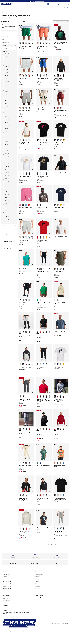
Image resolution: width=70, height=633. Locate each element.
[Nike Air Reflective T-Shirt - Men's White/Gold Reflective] (43, 140)
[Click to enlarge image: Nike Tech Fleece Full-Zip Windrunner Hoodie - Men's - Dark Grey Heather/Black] (67, 392)
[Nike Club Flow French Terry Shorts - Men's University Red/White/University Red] (58, 107)
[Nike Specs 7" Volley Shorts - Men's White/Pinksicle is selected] (20, 205)
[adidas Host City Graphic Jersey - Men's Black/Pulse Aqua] (58, 463)
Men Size (9, 45)
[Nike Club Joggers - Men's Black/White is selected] (38, 364)
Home (2, 12)
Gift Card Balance (39, 574)
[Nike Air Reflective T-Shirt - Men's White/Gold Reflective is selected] (20, 173)
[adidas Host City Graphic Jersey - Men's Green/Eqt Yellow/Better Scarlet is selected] (55, 463)
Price (9, 225)
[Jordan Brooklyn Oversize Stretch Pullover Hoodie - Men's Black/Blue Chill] (46, 429)
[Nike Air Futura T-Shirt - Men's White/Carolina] (64, 205)
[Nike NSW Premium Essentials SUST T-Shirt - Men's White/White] (29, 140)
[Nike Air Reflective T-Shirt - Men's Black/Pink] (29, 173)
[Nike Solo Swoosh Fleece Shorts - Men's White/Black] (23, 43)
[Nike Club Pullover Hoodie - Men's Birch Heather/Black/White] (43, 495)
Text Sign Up (38, 578)
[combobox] (33, 7)
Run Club (37, 588)
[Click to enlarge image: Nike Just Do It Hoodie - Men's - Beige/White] (33, 525)
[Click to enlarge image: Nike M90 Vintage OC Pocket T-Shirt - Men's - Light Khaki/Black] (67, 296)
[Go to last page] (55, 545)
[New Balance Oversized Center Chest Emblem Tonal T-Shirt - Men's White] (61, 495)
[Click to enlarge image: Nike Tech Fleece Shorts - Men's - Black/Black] (33, 296)
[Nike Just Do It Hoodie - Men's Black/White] (23, 528)
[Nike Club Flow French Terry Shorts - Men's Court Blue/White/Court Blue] (61, 107)
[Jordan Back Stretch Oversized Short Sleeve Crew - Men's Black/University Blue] (40, 396)
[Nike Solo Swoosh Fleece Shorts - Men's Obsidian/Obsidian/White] (29, 43)
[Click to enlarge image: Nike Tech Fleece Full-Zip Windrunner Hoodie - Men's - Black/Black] (67, 71)
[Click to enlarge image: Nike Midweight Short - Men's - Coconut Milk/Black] (50, 104)
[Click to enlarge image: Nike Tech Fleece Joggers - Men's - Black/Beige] (33, 459)
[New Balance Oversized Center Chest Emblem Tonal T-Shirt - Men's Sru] (64, 495)
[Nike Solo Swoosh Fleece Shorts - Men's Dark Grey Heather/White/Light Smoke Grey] (26, 43)
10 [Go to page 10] (48, 544)
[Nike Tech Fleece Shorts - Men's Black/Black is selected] (20, 300)
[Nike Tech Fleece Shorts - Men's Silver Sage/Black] (40, 75)
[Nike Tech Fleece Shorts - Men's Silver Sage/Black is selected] (55, 268)
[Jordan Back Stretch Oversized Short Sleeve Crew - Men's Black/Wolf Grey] (46, 332)
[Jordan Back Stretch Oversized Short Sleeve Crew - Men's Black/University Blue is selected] (38, 332)
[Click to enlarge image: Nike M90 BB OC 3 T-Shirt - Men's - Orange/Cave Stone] (50, 201)
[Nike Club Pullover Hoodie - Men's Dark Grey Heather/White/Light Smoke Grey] (46, 495)
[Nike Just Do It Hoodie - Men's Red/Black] (26, 528)
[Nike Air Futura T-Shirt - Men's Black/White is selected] (55, 364)
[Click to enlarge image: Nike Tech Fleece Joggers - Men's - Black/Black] (50, 265)
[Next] (68, 1)
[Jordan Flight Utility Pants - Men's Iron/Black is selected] (20, 396)
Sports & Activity (9, 42)
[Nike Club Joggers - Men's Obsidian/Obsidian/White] (46, 364)
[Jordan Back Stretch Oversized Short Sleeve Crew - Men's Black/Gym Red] (40, 332)
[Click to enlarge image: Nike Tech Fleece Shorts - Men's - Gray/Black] (33, 104)
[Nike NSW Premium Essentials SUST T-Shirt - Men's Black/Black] (23, 140)
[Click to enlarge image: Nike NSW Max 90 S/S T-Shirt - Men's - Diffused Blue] (67, 328)
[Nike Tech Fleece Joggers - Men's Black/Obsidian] (43, 268)
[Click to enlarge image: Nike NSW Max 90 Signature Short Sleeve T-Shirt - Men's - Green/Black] (67, 39)
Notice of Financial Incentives (9, 603)
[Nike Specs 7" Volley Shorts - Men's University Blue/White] (26, 205)
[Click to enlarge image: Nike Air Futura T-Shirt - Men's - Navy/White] (67, 201)
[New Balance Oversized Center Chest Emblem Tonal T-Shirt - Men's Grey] (58, 495)
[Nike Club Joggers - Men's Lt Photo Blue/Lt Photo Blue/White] (43, 364)
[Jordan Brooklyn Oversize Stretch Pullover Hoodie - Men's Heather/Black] (40, 429)
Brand (9, 33)
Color (9, 39)
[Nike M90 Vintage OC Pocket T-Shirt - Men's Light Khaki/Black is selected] (55, 300)
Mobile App (37, 576)
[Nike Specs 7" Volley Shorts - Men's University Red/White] (29, 205)
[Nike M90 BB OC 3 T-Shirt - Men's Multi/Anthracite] (40, 205)
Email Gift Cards (38, 571)
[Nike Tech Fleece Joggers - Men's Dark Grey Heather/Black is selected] (20, 429)
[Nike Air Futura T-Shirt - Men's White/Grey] (61, 140)
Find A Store (37, 586)
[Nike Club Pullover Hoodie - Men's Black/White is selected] (38, 495)
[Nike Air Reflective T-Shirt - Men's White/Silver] (40, 140)
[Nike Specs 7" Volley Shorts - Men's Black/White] (23, 205)
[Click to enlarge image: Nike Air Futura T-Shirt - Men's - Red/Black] (50, 233)
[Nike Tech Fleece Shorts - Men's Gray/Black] (43, 75)
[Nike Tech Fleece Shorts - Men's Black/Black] (46, 75)
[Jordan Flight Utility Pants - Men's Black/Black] (23, 396)
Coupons (37, 581)
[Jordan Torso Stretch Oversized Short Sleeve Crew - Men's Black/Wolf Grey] (26, 495)
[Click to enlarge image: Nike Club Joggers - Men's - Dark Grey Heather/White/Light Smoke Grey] (67, 525)
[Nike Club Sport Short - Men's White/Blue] (26, 237)
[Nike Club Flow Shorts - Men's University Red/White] (29, 75)
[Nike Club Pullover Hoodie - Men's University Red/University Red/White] (40, 495)
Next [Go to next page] (52, 544)
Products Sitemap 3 (7, 586)
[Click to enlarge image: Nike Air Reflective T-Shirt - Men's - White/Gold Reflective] (33, 169)
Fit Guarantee (38, 590)
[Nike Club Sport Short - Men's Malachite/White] (29, 237)
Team (9, 228)
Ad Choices (5, 610)
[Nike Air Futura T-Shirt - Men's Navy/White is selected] (55, 205)
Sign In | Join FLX (62, 4)
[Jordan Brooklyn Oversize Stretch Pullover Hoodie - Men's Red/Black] (49, 429)
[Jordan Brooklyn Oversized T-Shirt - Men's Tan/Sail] (40, 300)
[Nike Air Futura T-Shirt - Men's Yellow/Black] (64, 140)
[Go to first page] (32, 545)
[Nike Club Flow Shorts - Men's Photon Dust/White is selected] (20, 75)
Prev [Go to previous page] (35, 544)
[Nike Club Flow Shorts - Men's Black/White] (23, 75)
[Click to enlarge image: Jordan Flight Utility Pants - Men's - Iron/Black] (33, 392)
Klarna (36, 583)
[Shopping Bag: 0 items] (68, 4)
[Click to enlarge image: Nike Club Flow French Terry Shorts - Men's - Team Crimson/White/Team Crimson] (67, 104)
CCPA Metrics (5, 605)
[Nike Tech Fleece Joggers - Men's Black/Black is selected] (38, 268)
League (9, 231)
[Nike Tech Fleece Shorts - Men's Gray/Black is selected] (20, 107)
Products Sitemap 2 (7, 583)
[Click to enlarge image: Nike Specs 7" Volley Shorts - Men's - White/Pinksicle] (33, 201)
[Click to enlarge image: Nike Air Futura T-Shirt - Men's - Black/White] (67, 360)
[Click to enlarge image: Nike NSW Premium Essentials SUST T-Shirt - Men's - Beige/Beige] (33, 136)
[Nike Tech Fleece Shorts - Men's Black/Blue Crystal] (26, 107)
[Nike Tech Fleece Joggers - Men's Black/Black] (23, 332)
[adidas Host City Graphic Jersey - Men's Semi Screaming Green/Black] (61, 463)
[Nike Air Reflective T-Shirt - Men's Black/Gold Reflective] (46, 140)
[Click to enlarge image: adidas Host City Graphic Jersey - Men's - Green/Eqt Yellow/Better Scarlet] (67, 459)
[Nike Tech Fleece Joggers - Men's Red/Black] (46, 268)
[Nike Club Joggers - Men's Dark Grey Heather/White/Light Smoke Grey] (40, 364)
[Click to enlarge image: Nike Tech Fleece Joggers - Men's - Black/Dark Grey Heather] (33, 328)
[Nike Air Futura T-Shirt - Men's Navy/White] (58, 140)
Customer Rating (9, 234)
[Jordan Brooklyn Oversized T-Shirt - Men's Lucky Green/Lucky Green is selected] (38, 300)
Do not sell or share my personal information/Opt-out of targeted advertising (16, 613)
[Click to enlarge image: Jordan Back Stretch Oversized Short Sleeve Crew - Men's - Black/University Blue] (50, 328)
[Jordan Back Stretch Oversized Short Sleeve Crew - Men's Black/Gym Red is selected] (38, 396)
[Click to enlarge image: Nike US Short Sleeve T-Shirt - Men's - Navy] (67, 169)
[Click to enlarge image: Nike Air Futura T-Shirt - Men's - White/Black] (67, 136)
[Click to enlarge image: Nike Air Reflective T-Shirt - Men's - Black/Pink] (50, 136)
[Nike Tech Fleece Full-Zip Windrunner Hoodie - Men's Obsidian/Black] (64, 75)
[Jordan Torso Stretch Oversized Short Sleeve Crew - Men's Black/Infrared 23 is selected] (20, 495)
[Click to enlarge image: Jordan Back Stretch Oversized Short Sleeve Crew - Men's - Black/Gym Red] (50, 392)
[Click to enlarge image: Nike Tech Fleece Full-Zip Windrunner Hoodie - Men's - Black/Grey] (33, 360)
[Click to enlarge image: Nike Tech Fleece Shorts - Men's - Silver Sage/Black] (67, 265)
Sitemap (4, 578)
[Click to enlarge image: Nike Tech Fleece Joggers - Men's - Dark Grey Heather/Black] (33, 425)
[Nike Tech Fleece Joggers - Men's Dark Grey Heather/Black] (40, 268)
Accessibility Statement (7, 607)
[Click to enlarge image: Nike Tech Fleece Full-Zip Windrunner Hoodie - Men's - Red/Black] (67, 425)
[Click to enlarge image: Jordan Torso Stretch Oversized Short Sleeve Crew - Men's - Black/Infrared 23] (33, 491)
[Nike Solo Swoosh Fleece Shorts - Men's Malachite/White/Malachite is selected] (20, 43)
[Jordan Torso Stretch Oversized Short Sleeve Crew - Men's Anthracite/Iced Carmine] (23, 495)
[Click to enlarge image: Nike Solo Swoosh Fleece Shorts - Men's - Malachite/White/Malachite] (33, 39)
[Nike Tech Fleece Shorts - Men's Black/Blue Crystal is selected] (38, 75)
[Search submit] (64, 7)
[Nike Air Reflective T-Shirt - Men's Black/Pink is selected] (38, 140)
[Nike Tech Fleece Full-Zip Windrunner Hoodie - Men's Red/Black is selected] (55, 429)
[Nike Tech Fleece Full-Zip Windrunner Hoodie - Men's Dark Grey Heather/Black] (58, 75)
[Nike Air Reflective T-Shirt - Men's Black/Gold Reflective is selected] (38, 173)
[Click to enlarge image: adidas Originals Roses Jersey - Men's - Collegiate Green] (50, 459)
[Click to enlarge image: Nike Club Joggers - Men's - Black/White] (50, 360)
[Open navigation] (68, 8)
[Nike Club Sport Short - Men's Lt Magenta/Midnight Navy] (32, 237)
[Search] (33, 7)
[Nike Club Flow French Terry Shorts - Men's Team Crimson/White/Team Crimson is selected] (55, 107)
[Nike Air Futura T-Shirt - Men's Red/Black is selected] (38, 237)
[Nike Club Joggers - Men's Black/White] (58, 528)
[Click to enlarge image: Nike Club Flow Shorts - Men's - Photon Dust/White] (33, 71)
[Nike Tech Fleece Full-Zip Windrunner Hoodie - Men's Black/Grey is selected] (20, 364)
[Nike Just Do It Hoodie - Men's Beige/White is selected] (20, 528)
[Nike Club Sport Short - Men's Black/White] (23, 237)
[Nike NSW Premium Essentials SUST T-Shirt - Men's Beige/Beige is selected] (20, 140)
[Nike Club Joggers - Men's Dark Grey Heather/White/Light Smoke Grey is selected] (55, 528)
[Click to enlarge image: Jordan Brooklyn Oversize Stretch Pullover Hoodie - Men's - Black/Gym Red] (50, 425)
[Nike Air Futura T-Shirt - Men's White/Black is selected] (55, 140)
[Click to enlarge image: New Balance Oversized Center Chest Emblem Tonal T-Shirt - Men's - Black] (67, 491)
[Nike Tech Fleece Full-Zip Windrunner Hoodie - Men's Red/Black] (61, 75)
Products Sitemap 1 (7, 581)
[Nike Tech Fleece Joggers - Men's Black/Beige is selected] (20, 463)
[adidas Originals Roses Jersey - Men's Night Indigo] (40, 463)
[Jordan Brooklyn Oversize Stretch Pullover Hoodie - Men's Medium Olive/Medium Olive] (43, 429)
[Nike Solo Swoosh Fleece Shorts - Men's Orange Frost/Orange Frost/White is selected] (38, 43)
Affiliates (5, 576)
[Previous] (2, 1)
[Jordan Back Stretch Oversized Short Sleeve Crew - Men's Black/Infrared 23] (43, 332)
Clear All (25, 21)
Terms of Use (5, 598)
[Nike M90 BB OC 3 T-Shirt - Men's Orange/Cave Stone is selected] (38, 205)
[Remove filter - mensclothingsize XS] (20, 21)
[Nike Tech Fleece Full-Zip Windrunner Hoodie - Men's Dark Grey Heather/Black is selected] (55, 396)
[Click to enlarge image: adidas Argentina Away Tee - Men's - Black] (50, 525)
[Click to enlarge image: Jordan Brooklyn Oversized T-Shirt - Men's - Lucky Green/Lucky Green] (50, 296)
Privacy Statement (6, 600)
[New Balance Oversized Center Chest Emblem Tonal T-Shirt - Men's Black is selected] (55, 495)
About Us (5, 571)
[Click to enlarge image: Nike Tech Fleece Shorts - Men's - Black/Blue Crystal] (50, 71)
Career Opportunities (7, 574)
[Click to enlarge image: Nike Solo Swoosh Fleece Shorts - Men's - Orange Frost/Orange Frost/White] (50, 39)
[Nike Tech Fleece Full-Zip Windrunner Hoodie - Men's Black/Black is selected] (55, 75)
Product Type (9, 36)
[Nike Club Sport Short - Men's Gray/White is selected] (20, 237)
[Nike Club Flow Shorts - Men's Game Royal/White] (26, 75)
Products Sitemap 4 (7, 588)
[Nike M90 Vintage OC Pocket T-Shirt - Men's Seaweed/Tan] (58, 300)
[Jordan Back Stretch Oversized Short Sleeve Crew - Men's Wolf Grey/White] (49, 332)
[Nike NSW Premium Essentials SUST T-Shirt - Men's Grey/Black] (26, 140)
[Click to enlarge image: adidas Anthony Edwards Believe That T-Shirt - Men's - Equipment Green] (33, 265)
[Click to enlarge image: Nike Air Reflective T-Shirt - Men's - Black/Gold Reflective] (50, 169)
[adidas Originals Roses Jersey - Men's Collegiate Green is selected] (38, 463)
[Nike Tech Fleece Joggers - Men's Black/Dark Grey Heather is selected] (20, 332)
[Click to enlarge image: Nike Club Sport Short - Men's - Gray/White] (33, 233)
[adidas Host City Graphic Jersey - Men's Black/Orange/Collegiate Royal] (64, 463)
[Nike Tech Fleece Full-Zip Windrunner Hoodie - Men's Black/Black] (64, 396)
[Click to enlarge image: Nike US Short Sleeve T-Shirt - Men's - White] (67, 233)
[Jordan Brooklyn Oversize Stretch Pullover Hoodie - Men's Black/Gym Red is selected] (38, 429)
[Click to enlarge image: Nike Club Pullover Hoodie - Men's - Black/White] (50, 491)
